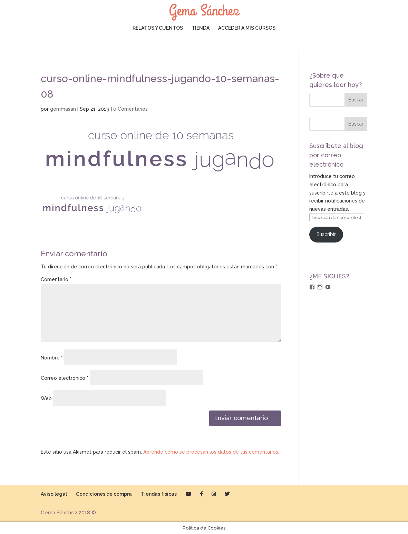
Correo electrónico (64, 378)
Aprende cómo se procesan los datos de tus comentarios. (211, 452)
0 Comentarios (130, 109)
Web (46, 398)
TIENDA (201, 28)
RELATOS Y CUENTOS (158, 28)
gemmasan (63, 109)
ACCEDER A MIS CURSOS (246, 28)
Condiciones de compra (104, 494)
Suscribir (326, 234)
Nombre (52, 357)
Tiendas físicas (159, 494)
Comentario (56, 279)
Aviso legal (54, 494)
